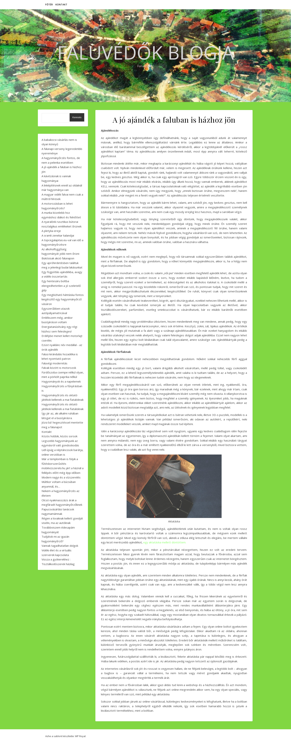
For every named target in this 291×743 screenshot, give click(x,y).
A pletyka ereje (51, 231)
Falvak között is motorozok (59, 368)
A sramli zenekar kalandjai (58, 235)
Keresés (76, 117)
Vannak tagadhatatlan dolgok (60, 545)
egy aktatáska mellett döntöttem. (164, 542)
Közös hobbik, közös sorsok (59, 436)
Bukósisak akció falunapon (58, 258)
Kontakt (61, 4)
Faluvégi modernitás (54, 363)
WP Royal (80, 736)
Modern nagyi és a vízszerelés (61, 477)
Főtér (49, 4)
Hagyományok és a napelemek (61, 381)
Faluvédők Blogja (145, 52)
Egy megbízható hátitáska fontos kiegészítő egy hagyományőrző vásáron (63, 299)
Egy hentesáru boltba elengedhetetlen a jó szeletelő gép (61, 285)
